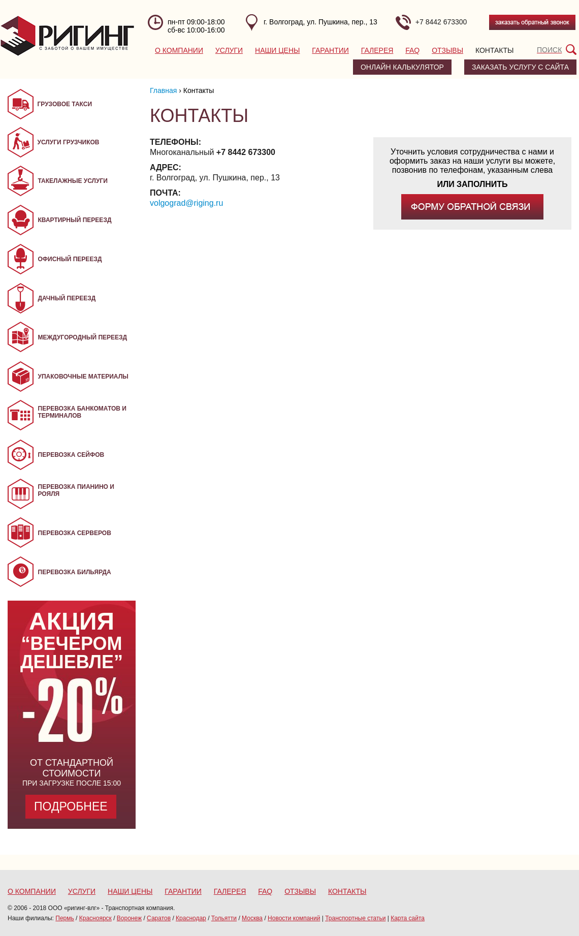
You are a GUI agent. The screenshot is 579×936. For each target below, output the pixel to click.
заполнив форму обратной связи (472, 207)
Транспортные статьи (355, 918)
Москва (252, 918)
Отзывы (447, 50)
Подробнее (71, 806)
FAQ (412, 50)
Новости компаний (294, 918)
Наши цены (277, 50)
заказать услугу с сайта (520, 67)
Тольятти (224, 918)
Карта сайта (408, 918)
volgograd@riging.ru (186, 203)
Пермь (64, 918)
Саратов (159, 918)
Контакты (494, 50)
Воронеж (129, 918)
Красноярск (95, 918)
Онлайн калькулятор (402, 67)
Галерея (377, 50)
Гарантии (330, 50)
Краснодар (191, 918)
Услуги (229, 50)
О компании (179, 50)
